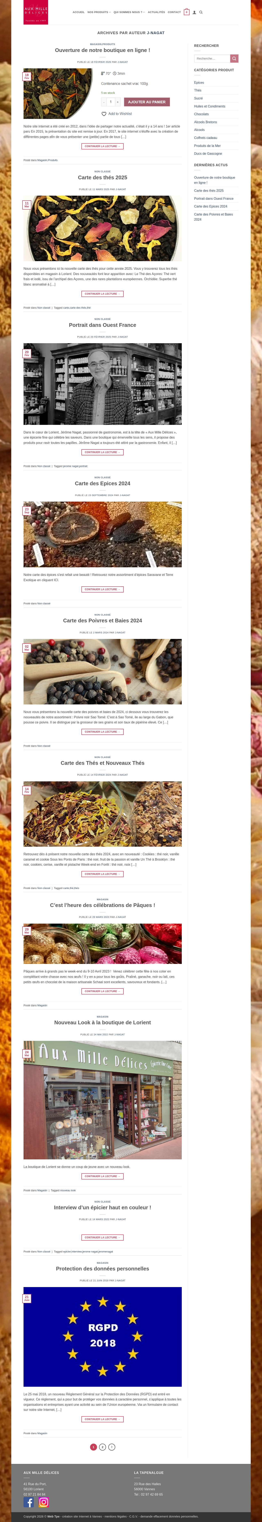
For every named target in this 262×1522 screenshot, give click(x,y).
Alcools (199, 130)
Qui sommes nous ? (129, 12)
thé (89, 307)
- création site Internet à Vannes (81, 1516)
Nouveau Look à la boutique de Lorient (102, 1022)
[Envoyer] (234, 58)
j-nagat (156, 33)
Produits (108, 44)
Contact (174, 12)
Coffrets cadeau (205, 138)
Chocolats (201, 114)
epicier (67, 1251)
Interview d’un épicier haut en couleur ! (102, 1207)
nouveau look (68, 1190)
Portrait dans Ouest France (102, 325)
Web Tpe (53, 1516)
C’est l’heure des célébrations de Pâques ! (102, 905)
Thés (198, 90)
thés (76, 888)
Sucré (198, 98)
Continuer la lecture (103, 146)
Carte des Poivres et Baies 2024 (102, 620)
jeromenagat (105, 1251)
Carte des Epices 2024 (102, 483)
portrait (83, 466)
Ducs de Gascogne (208, 153)
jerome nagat (71, 466)
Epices (199, 82)
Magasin (96, 44)
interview (76, 1251)
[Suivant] (111, 1447)
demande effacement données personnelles (169, 1516)
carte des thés (78, 307)
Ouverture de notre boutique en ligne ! (102, 50)
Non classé (103, 171)
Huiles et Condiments (209, 106)
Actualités (156, 12)
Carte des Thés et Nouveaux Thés (103, 763)
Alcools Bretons (205, 122)
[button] (187, 12)
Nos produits (99, 12)
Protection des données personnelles (102, 1269)
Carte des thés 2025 (102, 177)
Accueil (79, 12)
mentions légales (116, 1516)
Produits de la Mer (207, 146)
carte (66, 307)
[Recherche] (200, 12)
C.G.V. (133, 1516)
